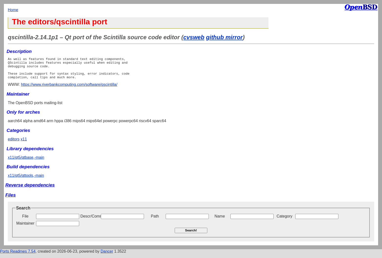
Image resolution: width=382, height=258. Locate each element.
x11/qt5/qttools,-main (26, 180)
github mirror (224, 37)
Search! (191, 235)
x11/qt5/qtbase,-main (26, 162)
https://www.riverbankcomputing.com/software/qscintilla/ (69, 89)
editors (13, 143)
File (25, 220)
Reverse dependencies (30, 189)
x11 (23, 143)
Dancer (107, 256)
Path (155, 220)
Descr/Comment (90, 220)
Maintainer (25, 228)
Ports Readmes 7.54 (18, 256)
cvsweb (193, 37)
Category (284, 220)
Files (10, 199)
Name (219, 220)
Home (13, 10)
